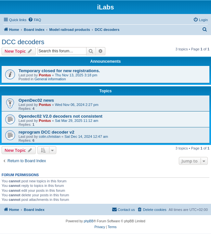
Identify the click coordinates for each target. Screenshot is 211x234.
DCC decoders (23, 42)
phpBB (89, 221)
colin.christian (49, 136)
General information (50, 79)
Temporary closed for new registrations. (59, 70)
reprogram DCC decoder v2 (46, 132)
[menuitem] (34, 20)
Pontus (45, 75)
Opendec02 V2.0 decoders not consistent (60, 116)
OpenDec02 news (36, 100)
